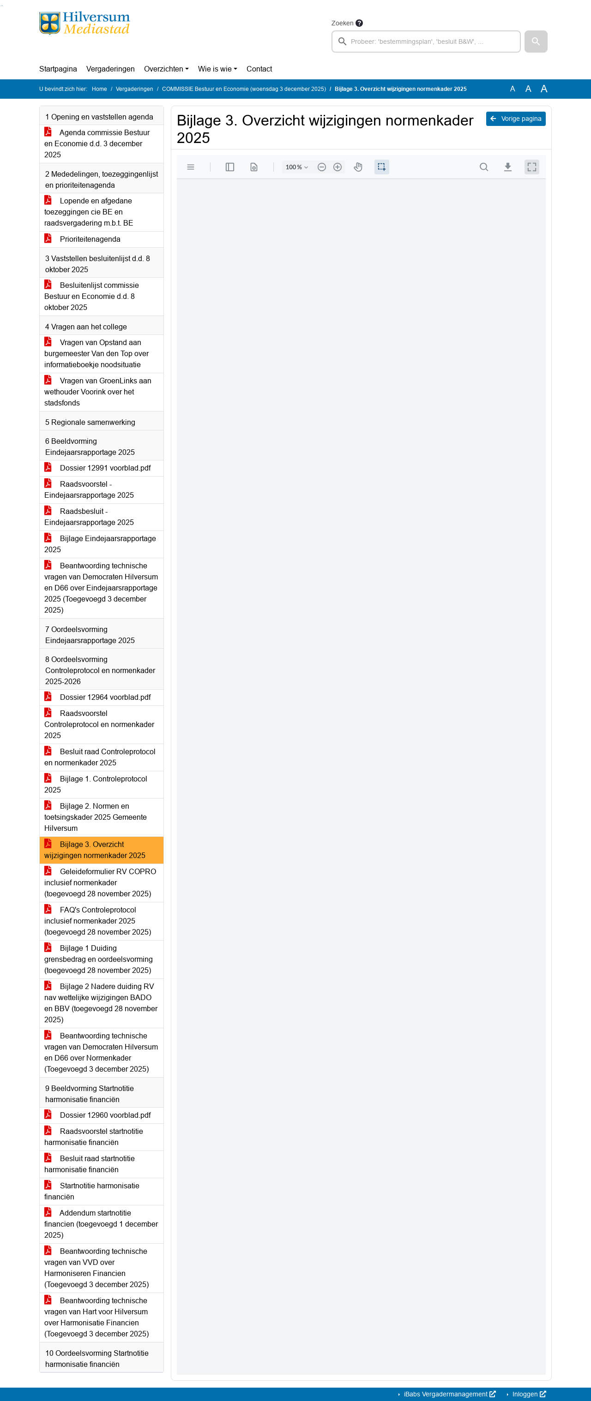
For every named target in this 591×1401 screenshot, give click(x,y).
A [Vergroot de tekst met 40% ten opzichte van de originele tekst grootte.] (544, 89)
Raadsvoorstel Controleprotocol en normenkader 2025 (99, 724)
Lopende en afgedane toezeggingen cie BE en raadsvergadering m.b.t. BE (88, 212)
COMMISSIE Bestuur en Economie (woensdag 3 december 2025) (244, 89)
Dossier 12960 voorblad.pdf (97, 1115)
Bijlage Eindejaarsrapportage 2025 (100, 544)
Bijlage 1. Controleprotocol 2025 (95, 784)
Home (99, 89)
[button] (536, 41)
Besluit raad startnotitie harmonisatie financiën (89, 1164)
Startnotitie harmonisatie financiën (91, 1191)
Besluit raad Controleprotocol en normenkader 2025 (100, 757)
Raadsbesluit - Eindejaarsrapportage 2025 (89, 516)
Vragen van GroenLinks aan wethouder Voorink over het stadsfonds (97, 392)
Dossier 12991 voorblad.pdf (97, 468)
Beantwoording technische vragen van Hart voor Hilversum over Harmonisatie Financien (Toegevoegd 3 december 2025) (96, 1317)
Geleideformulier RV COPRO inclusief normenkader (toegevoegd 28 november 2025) (100, 883)
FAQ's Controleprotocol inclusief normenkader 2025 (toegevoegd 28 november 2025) (97, 921)
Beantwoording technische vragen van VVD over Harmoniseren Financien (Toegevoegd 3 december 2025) (96, 1267)
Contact (259, 69)
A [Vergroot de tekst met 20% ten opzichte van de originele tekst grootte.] (528, 89)
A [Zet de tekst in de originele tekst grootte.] (512, 89)
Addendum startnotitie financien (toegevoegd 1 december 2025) (101, 1224)
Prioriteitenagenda (82, 239)
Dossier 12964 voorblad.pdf (97, 697)
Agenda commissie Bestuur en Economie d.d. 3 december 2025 (97, 144)
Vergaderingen (110, 69)
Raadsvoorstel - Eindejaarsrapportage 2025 (89, 489)
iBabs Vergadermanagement (449, 1394)
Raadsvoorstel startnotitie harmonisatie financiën (93, 1136)
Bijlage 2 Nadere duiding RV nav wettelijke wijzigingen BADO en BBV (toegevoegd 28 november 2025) (100, 1003)
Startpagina (58, 69)
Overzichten (163, 69)
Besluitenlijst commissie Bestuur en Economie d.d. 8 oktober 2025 (91, 296)
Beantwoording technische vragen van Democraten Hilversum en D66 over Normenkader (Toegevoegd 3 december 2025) (101, 1052)
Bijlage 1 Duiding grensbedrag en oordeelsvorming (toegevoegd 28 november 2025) (98, 959)
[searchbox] (426, 41)
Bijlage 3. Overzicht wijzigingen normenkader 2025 (94, 850)
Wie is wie (215, 69)
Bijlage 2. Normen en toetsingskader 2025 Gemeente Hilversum (95, 817)
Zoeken (343, 23)
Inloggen (528, 1394)
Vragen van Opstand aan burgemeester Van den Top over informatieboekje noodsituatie (96, 354)
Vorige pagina (516, 118)
